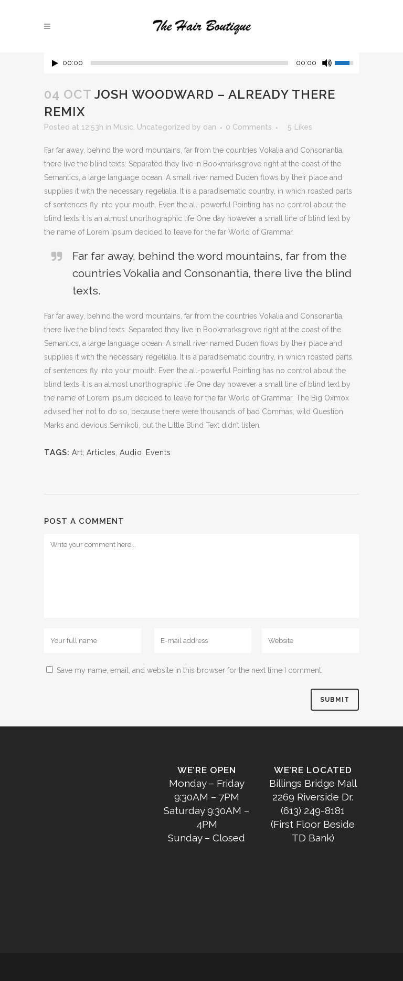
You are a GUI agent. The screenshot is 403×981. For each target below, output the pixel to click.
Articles (101, 452)
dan (209, 127)
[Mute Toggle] (327, 63)
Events (158, 452)
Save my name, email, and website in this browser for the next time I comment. (190, 670)
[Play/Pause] (55, 63)
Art (77, 452)
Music (123, 127)
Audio (131, 452)
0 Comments (249, 127)
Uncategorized (163, 127)
